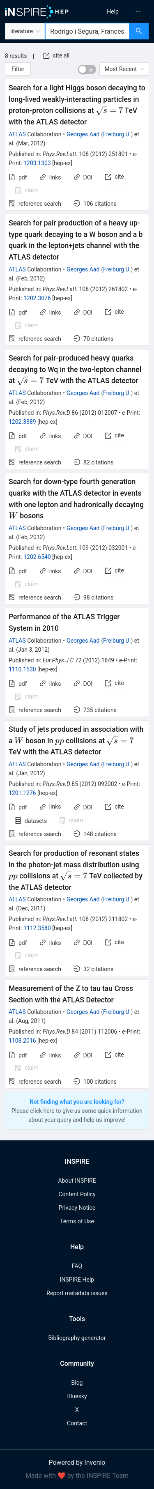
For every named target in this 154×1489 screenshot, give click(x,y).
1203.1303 (37, 163)
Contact (77, 1423)
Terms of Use (77, 1221)
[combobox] (87, 31)
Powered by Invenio (77, 1462)
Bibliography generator (77, 1338)
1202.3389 (22, 421)
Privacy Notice (77, 1207)
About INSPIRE (77, 1180)
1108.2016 (22, 1040)
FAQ (77, 1266)
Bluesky (77, 1396)
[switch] (87, 69)
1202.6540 (37, 557)
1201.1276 (22, 793)
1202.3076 (37, 298)
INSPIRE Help (77, 1279)
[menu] (117, 11)
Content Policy (76, 1194)
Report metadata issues (76, 1293)
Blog (77, 1382)
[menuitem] (113, 11)
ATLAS (17, 134)
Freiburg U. (117, 134)
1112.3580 (37, 928)
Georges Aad (83, 134)
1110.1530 (22, 669)
